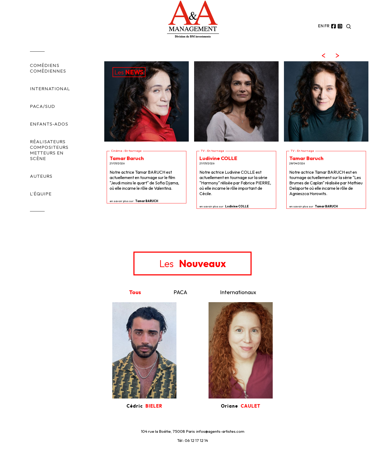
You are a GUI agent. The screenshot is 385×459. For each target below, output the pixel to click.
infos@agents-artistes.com (220, 431)
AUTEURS (41, 176)
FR (326, 25)
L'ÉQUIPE (41, 193)
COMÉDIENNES (48, 71)
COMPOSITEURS (49, 147)
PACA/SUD (42, 106)
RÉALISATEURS (48, 141)
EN (321, 25)
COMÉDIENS (44, 65)
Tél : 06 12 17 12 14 (192, 440)
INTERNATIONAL (50, 88)
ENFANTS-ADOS (49, 124)
